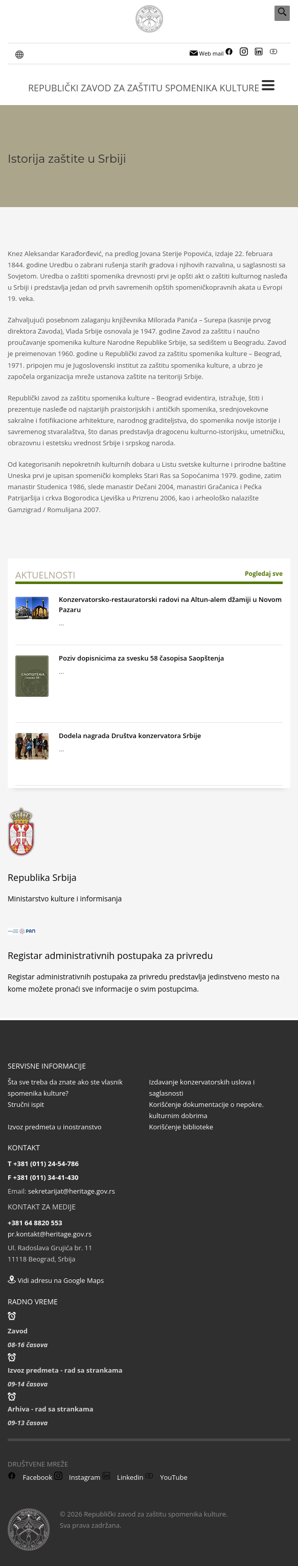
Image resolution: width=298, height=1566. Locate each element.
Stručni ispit (26, 1104)
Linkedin (123, 1477)
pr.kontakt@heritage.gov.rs (49, 1234)
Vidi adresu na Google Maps (56, 1280)
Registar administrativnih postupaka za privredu (110, 955)
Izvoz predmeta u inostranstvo (55, 1126)
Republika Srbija (42, 877)
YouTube (166, 1477)
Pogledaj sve (264, 573)
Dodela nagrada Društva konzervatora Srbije (130, 735)
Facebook (30, 1477)
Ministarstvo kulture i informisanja (65, 898)
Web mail (207, 53)
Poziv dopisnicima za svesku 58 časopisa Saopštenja (141, 658)
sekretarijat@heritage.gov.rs (71, 1191)
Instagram (77, 1477)
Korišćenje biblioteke (181, 1126)
